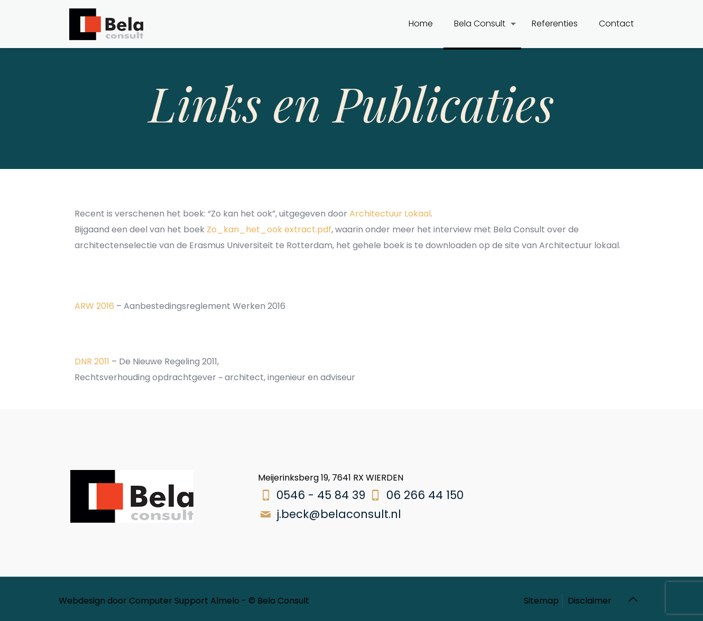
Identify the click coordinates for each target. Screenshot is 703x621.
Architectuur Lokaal (390, 214)
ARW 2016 (94, 306)
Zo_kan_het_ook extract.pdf (269, 229)
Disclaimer (590, 601)
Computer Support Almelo (184, 601)
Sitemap (541, 601)
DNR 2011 (92, 361)
